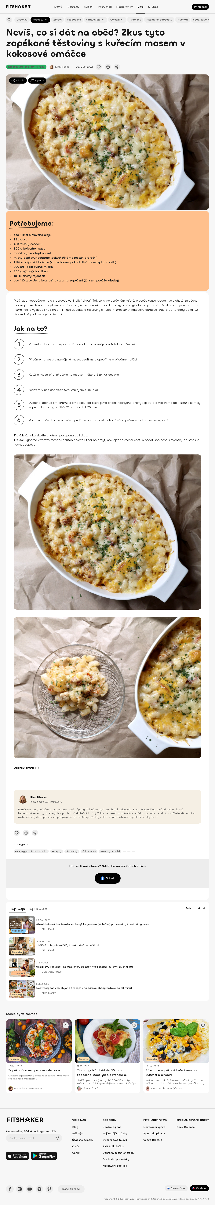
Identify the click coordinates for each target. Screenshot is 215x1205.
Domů (58, 7)
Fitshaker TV (124, 7)
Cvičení (88, 7)
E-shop (153, 7)
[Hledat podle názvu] (9, 20)
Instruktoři (105, 7)
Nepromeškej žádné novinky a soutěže (31, 1131)
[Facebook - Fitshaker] (10, 1189)
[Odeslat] (57, 1138)
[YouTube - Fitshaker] (29, 1189)
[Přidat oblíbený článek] (99, 67)
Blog (140, 7)
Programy (73, 7)
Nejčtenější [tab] (18, 909)
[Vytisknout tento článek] (108, 67)
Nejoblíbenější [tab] (38, 909)
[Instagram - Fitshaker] (20, 1189)
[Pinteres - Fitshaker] (49, 1189)
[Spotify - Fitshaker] (39, 1189)
